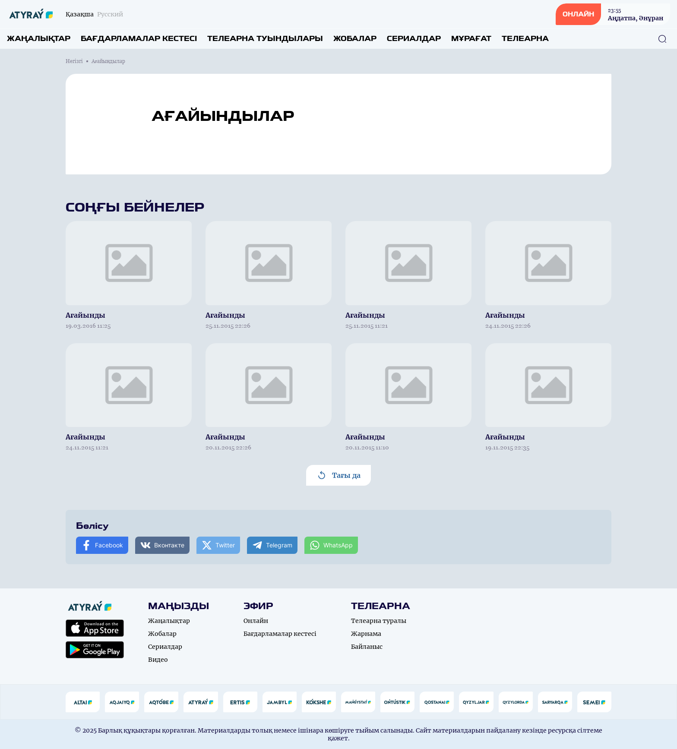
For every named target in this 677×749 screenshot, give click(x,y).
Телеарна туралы (378, 621)
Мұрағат (471, 39)
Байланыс (367, 647)
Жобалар (354, 39)
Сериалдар (414, 39)
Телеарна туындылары (265, 39)
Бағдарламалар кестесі (139, 39)
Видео (158, 660)
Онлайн (256, 621)
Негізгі (74, 61)
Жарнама (366, 634)
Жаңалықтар (38, 39)
